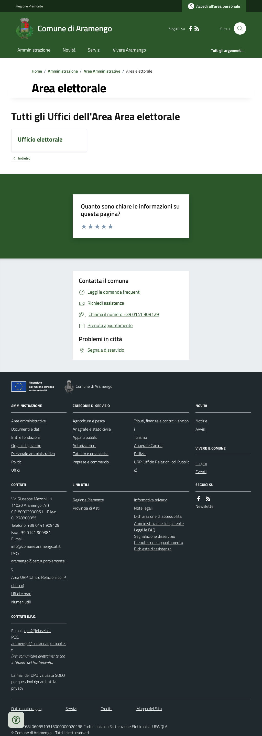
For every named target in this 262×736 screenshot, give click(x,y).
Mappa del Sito (149, 708)
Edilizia (140, 454)
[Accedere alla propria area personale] (214, 6)
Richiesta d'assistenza (152, 549)
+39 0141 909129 (43, 525)
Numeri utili (21, 602)
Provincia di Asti (86, 508)
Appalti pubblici (85, 437)
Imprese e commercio (91, 462)
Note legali (143, 508)
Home (37, 71)
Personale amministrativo (33, 454)
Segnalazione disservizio (154, 536)
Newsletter (205, 506)
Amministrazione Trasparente (159, 523)
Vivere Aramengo (129, 49)
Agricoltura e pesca (89, 421)
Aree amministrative (28, 421)
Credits (106, 708)
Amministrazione (33, 49)
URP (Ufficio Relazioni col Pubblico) (161, 466)
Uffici (15, 470)
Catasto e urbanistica (90, 454)
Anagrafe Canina (148, 445)
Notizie (201, 421)
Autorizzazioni (84, 445)
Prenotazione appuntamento (158, 542)
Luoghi (201, 463)
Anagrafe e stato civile (92, 429)
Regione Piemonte (29, 6)
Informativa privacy (150, 500)
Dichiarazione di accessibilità (158, 516)
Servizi (94, 49)
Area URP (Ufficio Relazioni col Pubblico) (38, 581)
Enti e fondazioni (25, 437)
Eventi (200, 472)
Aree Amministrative (102, 71)
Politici (16, 462)
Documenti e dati (25, 429)
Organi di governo (26, 445)
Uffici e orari (21, 594)
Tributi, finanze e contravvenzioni (161, 425)
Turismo (140, 437)
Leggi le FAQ (144, 530)
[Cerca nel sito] (238, 28)
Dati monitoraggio (26, 708)
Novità (69, 49)
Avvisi (200, 429)
